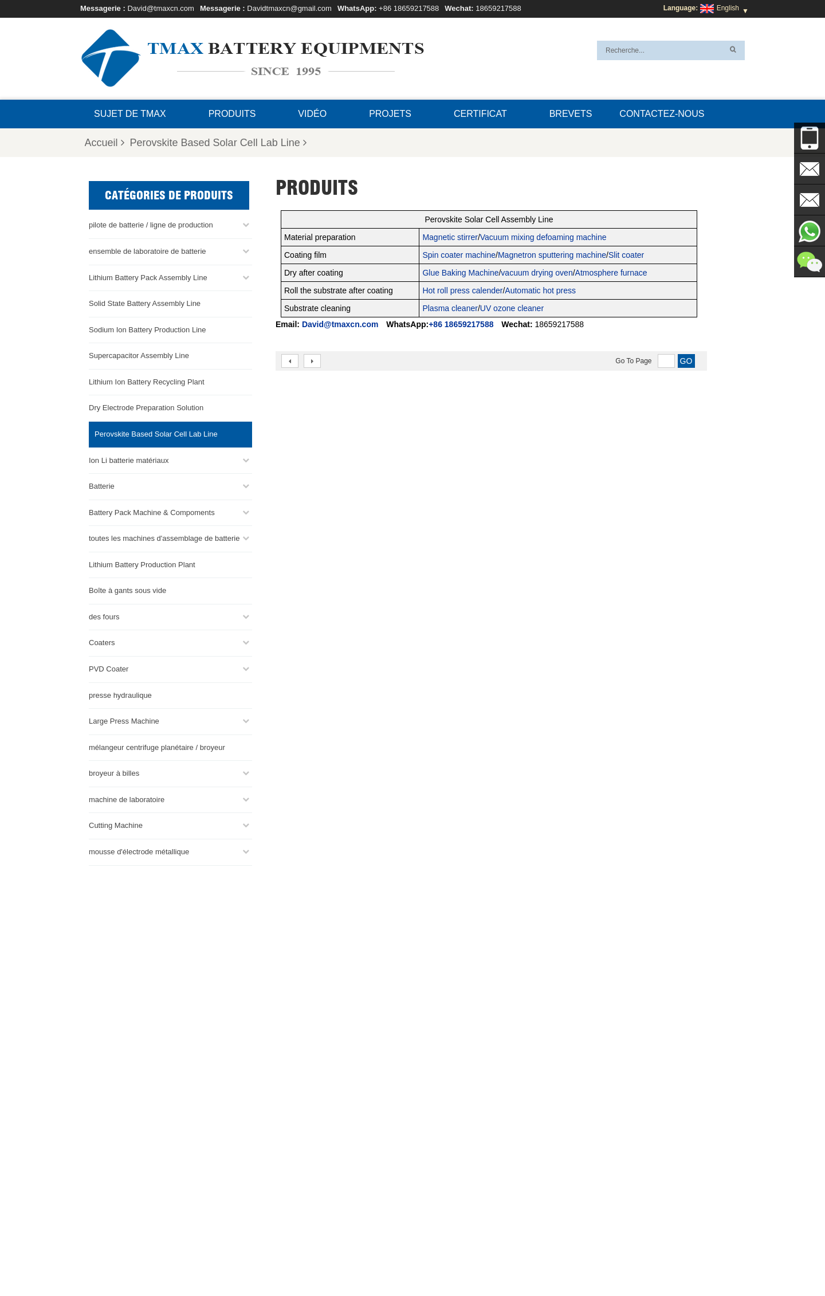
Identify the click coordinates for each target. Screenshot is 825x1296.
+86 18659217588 (409, 8)
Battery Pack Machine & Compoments (152, 510)
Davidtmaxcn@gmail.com (289, 8)
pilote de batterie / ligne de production (151, 223)
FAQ (588, 1259)
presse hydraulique (120, 693)
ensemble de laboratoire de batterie (147, 249)
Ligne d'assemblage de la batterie (451, 1152)
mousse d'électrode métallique (139, 850)
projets (390, 114)
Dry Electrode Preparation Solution (146, 406)
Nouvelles (407, 1259)
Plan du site (457, 1259)
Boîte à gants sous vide (127, 588)
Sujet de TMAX (130, 114)
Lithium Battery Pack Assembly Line (148, 276)
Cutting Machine (116, 824)
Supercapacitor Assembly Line (139, 353)
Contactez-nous (661, 114)
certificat (480, 114)
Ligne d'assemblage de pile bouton (453, 1166)
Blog (296, 1259)
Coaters (102, 641)
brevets (570, 114)
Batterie (102, 484)
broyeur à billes (114, 771)
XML (496, 1259)
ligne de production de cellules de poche (461, 1138)
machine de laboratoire (126, 798)
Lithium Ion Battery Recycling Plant (147, 380)
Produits (232, 114)
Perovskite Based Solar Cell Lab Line (218, 142)
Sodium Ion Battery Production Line (147, 328)
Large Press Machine (124, 719)
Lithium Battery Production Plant (142, 563)
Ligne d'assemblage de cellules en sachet (463, 1207)
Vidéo (312, 114)
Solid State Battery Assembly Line (145, 301)
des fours (104, 615)
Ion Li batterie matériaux (128, 458)
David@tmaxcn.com (160, 8)
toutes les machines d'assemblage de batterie (164, 536)
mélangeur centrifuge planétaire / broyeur (157, 745)
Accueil (104, 142)
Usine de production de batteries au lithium (465, 1221)
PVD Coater (108, 667)
